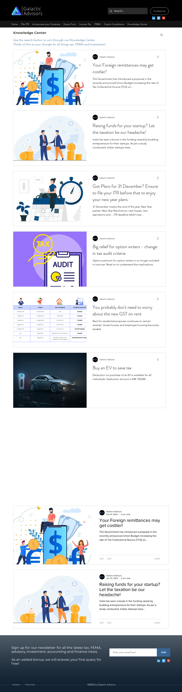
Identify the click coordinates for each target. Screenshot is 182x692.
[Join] (163, 652)
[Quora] (163, 18)
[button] (46, 24)
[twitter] (158, 18)
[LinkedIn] (153, 18)
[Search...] (127, 11)
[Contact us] (159, 11)
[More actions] (159, 57)
